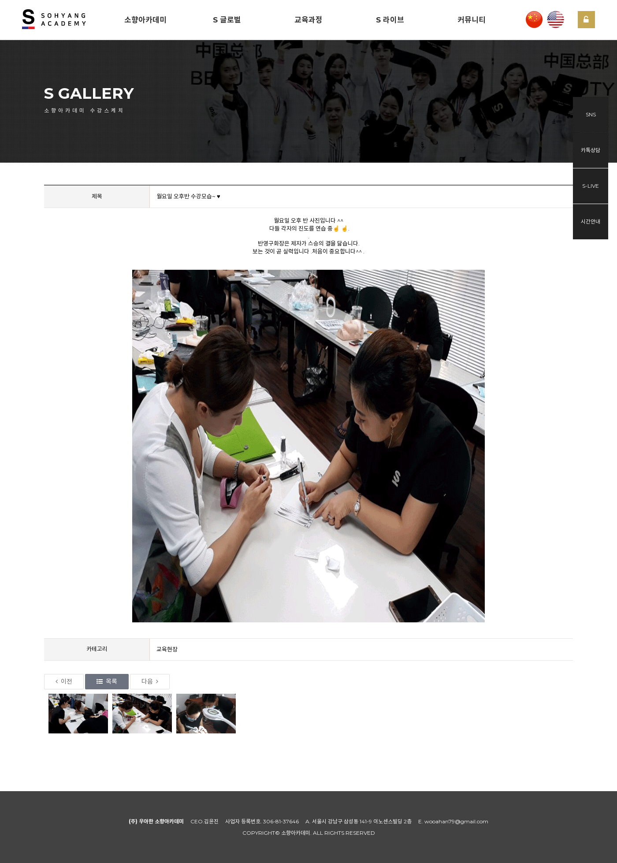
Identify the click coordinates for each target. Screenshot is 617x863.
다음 (149, 681)
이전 (64, 681)
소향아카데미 (145, 19)
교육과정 (308, 19)
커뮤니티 (471, 19)
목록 (107, 681)
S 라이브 (390, 19)
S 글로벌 (227, 19)
